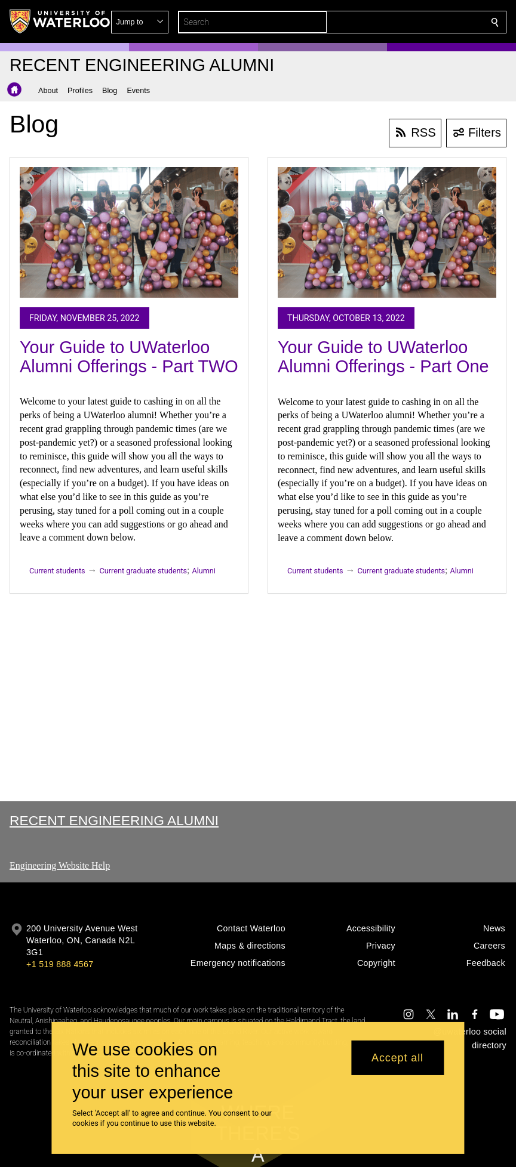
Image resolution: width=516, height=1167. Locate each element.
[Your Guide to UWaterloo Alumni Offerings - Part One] (387, 232)
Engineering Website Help (60, 865)
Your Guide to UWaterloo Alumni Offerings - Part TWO (129, 357)
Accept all (397, 1058)
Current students (57, 570)
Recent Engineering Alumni (114, 820)
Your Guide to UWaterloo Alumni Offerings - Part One (383, 357)
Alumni (204, 570)
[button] (408, 22)
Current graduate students (143, 570)
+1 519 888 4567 (59, 964)
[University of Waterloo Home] (60, 21)
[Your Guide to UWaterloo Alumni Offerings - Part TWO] (129, 232)
